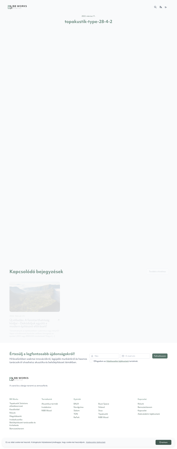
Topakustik (103, 414)
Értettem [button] (164, 442)
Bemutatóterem (16, 428)
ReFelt (76, 417)
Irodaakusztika (15, 419)
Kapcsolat (142, 410)
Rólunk (12, 412)
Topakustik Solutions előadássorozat (18, 404)
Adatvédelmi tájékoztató (149, 414)
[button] (155, 7)
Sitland (101, 407)
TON (76, 414)
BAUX (76, 403)
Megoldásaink (15, 416)
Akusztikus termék (50, 403)
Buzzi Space (103, 403)
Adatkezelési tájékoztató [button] (95, 442)
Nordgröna (78, 407)
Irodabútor (46, 407)
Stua (100, 410)
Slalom (77, 410)
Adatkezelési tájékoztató (117, 361)
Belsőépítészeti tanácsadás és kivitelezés (22, 423)
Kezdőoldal (14, 409)
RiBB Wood (47, 410)
